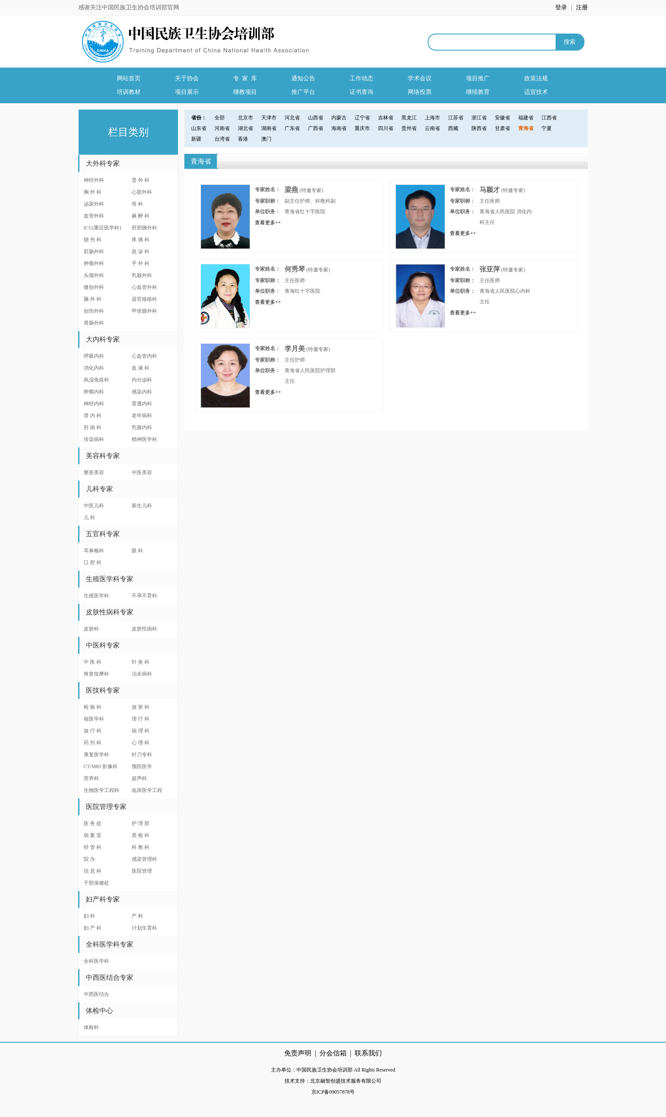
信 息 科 (93, 871)
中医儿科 (94, 506)
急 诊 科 (141, 252)
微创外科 (94, 287)
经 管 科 (93, 847)
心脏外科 (142, 192)
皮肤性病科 (144, 629)
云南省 (432, 128)
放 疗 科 (93, 731)
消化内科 (94, 368)
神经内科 (94, 404)
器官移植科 (144, 299)
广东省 (292, 128)
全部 (219, 118)
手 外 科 (141, 263)
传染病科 (94, 439)
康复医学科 (96, 755)
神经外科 (94, 180)
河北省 (292, 118)
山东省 (198, 128)
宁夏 (547, 128)
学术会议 (420, 78)
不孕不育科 (144, 596)
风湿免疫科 (96, 380)
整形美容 (94, 472)
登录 (562, 7)
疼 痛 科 (141, 240)
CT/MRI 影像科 (101, 766)
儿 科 (89, 517)
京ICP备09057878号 (333, 1092)
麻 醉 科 (141, 216)
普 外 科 (141, 180)
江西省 (549, 118)
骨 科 (137, 204)
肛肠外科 (94, 252)
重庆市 (362, 128)
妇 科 (89, 916)
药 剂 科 (93, 743)
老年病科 (142, 416)
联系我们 (368, 1053)
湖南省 (269, 128)
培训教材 (129, 92)
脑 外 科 (93, 299)
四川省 (385, 128)
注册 (582, 7)
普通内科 (142, 404)
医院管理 (142, 871)
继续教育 (478, 92)
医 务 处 (93, 823)
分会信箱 (333, 1053)
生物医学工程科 (101, 790)
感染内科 (142, 392)
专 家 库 (245, 78)
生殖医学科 (96, 596)
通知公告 (303, 78)
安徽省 (502, 118)
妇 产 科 (93, 928)
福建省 (525, 118)
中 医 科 (93, 662)
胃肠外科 (94, 323)
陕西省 (479, 128)
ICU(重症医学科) (102, 228)
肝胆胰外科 (144, 228)
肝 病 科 (93, 427)
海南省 (339, 128)
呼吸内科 (94, 356)
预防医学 (142, 766)
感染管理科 (144, 859)
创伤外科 (94, 311)
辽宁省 (362, 118)
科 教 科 (141, 847)
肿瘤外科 (94, 263)
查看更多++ (268, 223)
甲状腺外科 (144, 311)
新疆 (196, 139)
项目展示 (187, 92)
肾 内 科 (93, 416)
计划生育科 (144, 928)
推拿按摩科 (96, 674)
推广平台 (303, 92)
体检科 (91, 1027)
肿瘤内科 (94, 392)
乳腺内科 (142, 427)
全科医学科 (96, 961)
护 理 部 (141, 823)
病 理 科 (141, 731)
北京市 (245, 118)
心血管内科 (144, 356)
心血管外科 (144, 287)
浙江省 (479, 118)
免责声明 (297, 1053)
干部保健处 (96, 883)
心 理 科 (141, 743)
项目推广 (478, 78)
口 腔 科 (93, 563)
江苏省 (455, 118)
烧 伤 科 (93, 240)
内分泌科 (142, 380)
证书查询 (361, 92)
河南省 (222, 128)
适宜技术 (536, 92)
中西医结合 (96, 994)
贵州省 (409, 128)
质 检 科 (141, 835)
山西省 (315, 118)
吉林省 (385, 118)
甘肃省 (502, 128)
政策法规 (536, 78)
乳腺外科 (142, 275)
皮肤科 (91, 629)
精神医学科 (144, 439)
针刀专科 (142, 755)
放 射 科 (141, 707)
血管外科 (94, 216)
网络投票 (420, 92)
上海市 (432, 118)
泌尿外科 (94, 204)
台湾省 (222, 139)
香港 (243, 139)
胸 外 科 (93, 192)
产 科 (137, 916)
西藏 (453, 128)
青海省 (525, 128)
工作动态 (361, 78)
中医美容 (142, 472)
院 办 (89, 859)
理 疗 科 (141, 719)
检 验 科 (93, 707)
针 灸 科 (141, 662)
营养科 (91, 778)
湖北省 (245, 128)
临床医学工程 (147, 790)
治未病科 (142, 674)
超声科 (139, 778)
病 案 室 (93, 835)
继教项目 (245, 92)
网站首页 (129, 78)
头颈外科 (94, 275)
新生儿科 (142, 506)
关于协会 (187, 78)
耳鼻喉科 (94, 551)
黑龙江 (409, 118)
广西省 (315, 128)
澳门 (266, 139)
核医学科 (94, 719)
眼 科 (137, 551)
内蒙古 (339, 118)
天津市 (269, 118)
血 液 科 (141, 368)
